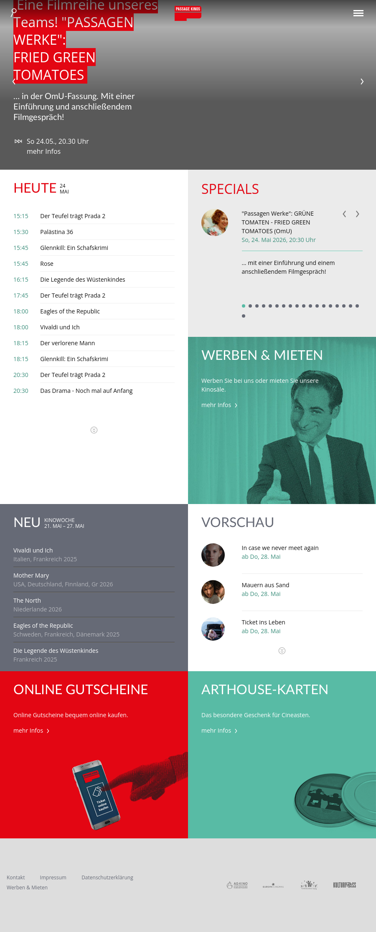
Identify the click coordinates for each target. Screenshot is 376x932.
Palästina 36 (56, 232)
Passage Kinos (188, 13)
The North (27, 600)
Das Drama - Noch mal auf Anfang (86, 391)
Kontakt (16, 877)
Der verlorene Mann (67, 343)
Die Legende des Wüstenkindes (82, 279)
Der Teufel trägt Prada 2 (72, 216)
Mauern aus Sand (266, 585)
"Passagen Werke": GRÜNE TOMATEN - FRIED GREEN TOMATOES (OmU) (278, 222)
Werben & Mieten (27, 887)
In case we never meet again (280, 548)
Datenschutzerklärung (107, 877)
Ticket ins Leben (263, 622)
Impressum (53, 877)
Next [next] (362, 81)
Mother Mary (31, 575)
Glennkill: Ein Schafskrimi (74, 248)
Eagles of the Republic (70, 311)
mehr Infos (44, 151)
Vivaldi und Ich (60, 327)
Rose (46, 263)
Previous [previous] (14, 81)
